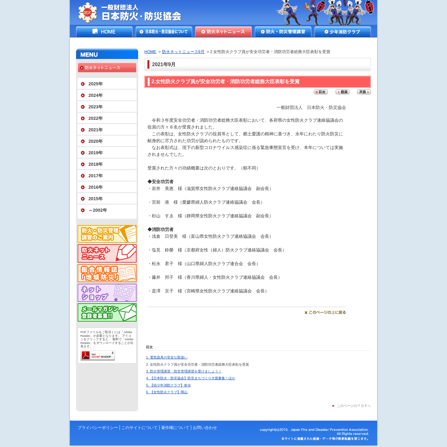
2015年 (95, 198)
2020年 (95, 141)
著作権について (175, 427)
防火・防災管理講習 (283, 31)
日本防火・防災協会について (164, 31)
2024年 (95, 95)
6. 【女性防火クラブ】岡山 (166, 392)
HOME (104, 31)
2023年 (95, 106)
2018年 (95, 164)
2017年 (95, 175)
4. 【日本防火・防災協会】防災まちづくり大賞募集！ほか (190, 378)
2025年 (95, 83)
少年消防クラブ (342, 31)
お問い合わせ (205, 427)
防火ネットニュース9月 (183, 51)
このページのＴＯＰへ (354, 406)
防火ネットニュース (223, 31)
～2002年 (97, 210)
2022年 (95, 118)
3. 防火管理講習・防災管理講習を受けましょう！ (184, 371)
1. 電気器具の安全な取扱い (166, 357)
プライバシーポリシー (98, 427)
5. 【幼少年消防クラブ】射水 (168, 385)
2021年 (95, 129)
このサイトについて (139, 427)
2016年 (95, 187)
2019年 (95, 152)
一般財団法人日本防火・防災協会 (134, 12)
